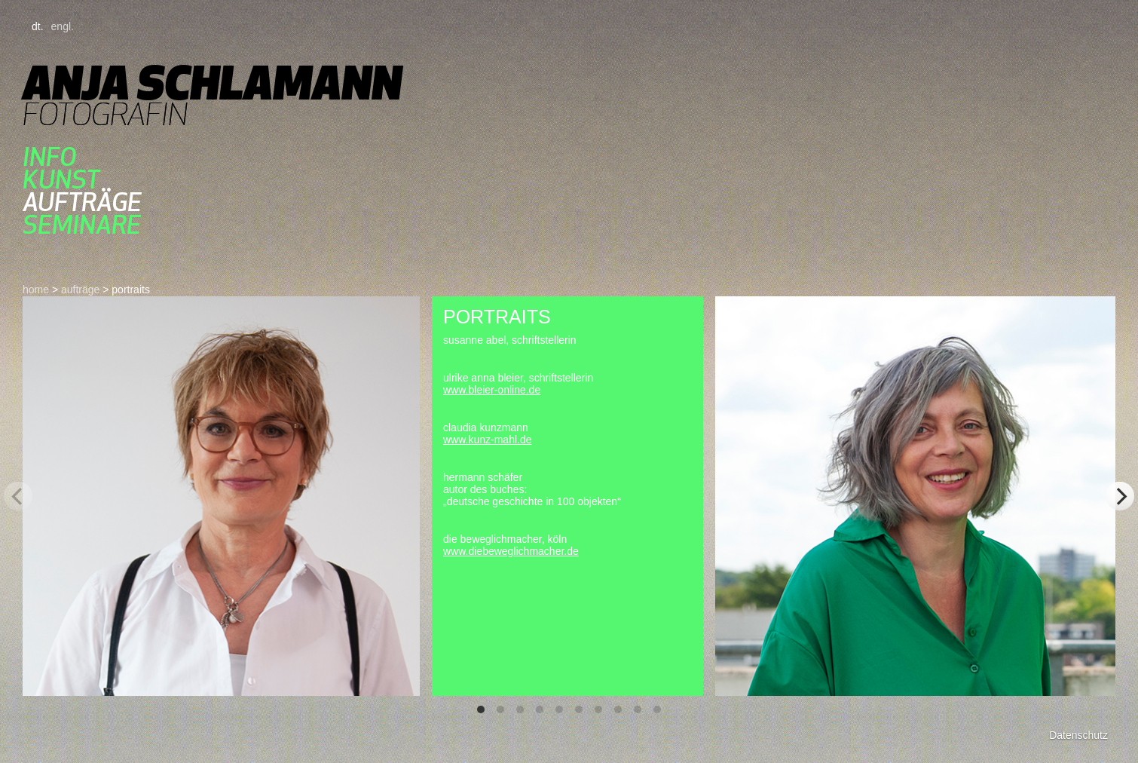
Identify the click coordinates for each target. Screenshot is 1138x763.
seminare (82, 224)
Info (49, 156)
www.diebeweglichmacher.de (511, 551)
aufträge (82, 202)
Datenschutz (1078, 735)
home (36, 289)
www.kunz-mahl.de (487, 440)
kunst (61, 179)
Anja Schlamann (212, 82)
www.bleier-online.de (491, 390)
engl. (62, 26)
